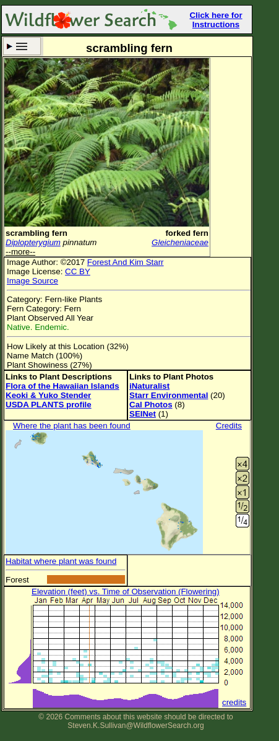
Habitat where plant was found (61, 561)
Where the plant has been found (72, 425)
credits (234, 702)
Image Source (32, 280)
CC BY (77, 271)
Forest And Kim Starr (125, 262)
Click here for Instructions (215, 20)
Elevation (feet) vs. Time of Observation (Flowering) (126, 591)
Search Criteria (22, 46)
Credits (229, 425)
